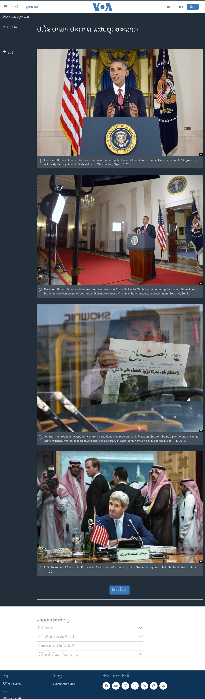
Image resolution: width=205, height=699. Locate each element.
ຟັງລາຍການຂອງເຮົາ (63, 684)
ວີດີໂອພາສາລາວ (11, 684)
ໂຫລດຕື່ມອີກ (120, 590)
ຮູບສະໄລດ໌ (32, 7)
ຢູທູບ (5, 691)
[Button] (8, 53)
